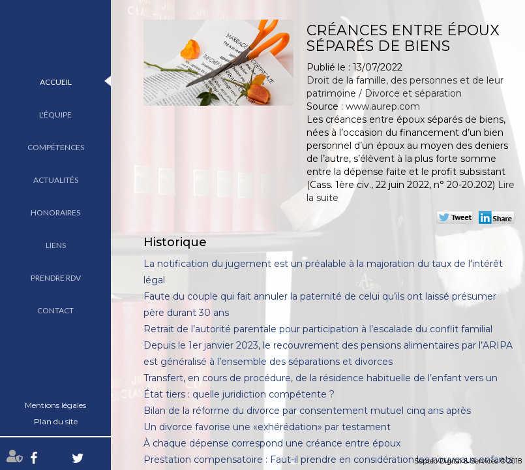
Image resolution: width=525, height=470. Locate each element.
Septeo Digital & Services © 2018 (468, 460)
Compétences (55, 147)
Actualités (55, 180)
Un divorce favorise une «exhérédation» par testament (267, 427)
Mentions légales (55, 405)
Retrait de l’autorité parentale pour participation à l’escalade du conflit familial (317, 329)
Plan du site (56, 421)
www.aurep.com (383, 106)
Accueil (56, 82)
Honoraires (55, 212)
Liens (56, 245)
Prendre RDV (56, 278)
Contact (55, 310)
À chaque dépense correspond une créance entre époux (271, 443)
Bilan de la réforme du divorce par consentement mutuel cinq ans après (307, 410)
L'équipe (55, 114)
